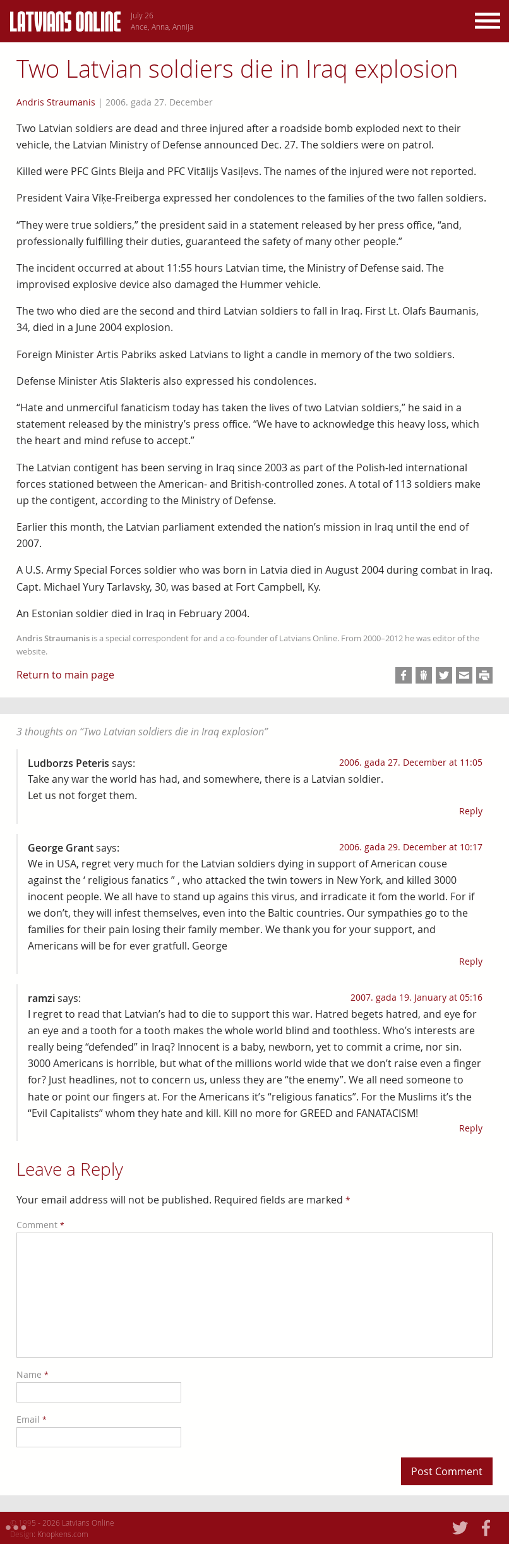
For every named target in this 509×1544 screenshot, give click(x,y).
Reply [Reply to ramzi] (470, 1128)
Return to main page (65, 675)
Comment (40, 1225)
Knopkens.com (62, 1534)
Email (31, 1419)
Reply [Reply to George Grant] (470, 961)
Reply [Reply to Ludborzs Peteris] (470, 811)
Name (32, 1374)
